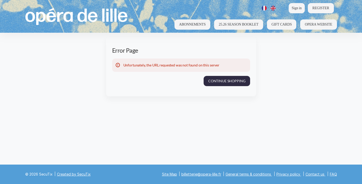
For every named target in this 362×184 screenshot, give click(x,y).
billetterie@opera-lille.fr (201, 174)
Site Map (169, 174)
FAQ (333, 174)
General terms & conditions (248, 174)
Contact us (315, 174)
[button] (192, 24)
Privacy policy (288, 174)
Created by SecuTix (74, 174)
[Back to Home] (76, 16)
